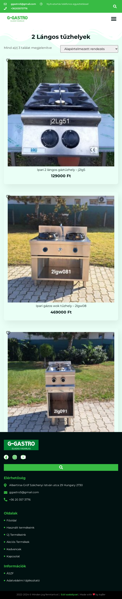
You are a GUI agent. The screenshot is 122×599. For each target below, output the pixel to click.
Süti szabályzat (69, 594)
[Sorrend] (89, 49)
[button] (115, 6)
